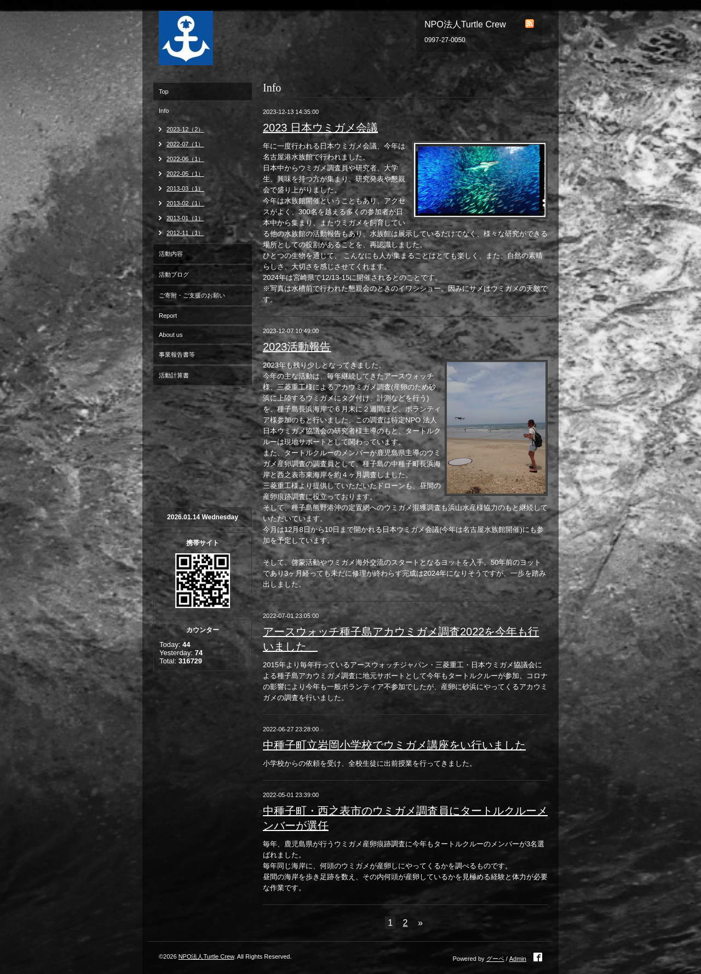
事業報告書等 (177, 354)
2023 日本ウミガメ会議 (320, 128)
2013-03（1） (185, 188)
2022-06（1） (185, 159)
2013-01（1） (185, 218)
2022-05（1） (185, 173)
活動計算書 (174, 375)
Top (164, 91)
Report (168, 315)
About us (170, 334)
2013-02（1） (185, 203)
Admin (517, 958)
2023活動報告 (297, 347)
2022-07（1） (185, 144)
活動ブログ (174, 274)
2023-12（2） (185, 129)
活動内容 (171, 253)
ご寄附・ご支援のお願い (192, 295)
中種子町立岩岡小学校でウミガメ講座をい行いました (394, 745)
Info (164, 110)
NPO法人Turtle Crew (206, 956)
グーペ (495, 958)
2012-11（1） (185, 233)
